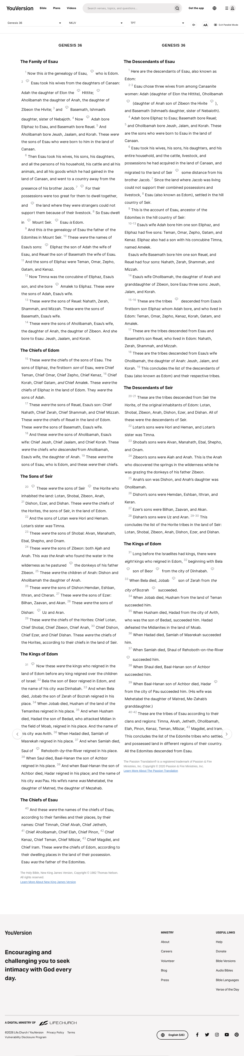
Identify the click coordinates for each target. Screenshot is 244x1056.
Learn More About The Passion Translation (151, 770)
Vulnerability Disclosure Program (25, 1037)
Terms (71, 1032)
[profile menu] (229, 8)
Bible (43, 8)
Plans (56, 8)
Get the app (196, 8)
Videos (71, 8)
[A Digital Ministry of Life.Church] (122, 1021)
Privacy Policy (55, 1032)
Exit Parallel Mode (226, 24)
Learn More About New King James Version (48, 882)
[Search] (127, 8)
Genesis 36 (35, 23)
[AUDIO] (193, 25)
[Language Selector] (214, 8)
